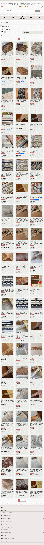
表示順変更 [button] (26, 32)
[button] (1, 6)
